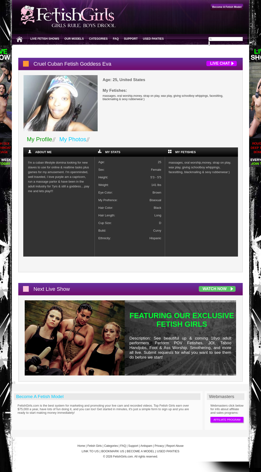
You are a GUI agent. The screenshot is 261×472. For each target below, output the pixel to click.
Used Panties (153, 38)
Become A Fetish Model (40, 396)
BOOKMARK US (112, 451)
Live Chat (220, 63)
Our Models (74, 38)
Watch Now (215, 289)
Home (81, 446)
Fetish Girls (94, 446)
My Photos (72, 139)
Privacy (159, 446)
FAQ (116, 38)
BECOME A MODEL (141, 451)
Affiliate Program (227, 419)
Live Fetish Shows (44, 38)
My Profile (39, 139)
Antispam (146, 446)
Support (131, 38)
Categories (98, 38)
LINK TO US (90, 451)
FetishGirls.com (123, 456)
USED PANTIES (168, 451)
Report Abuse (175, 446)
